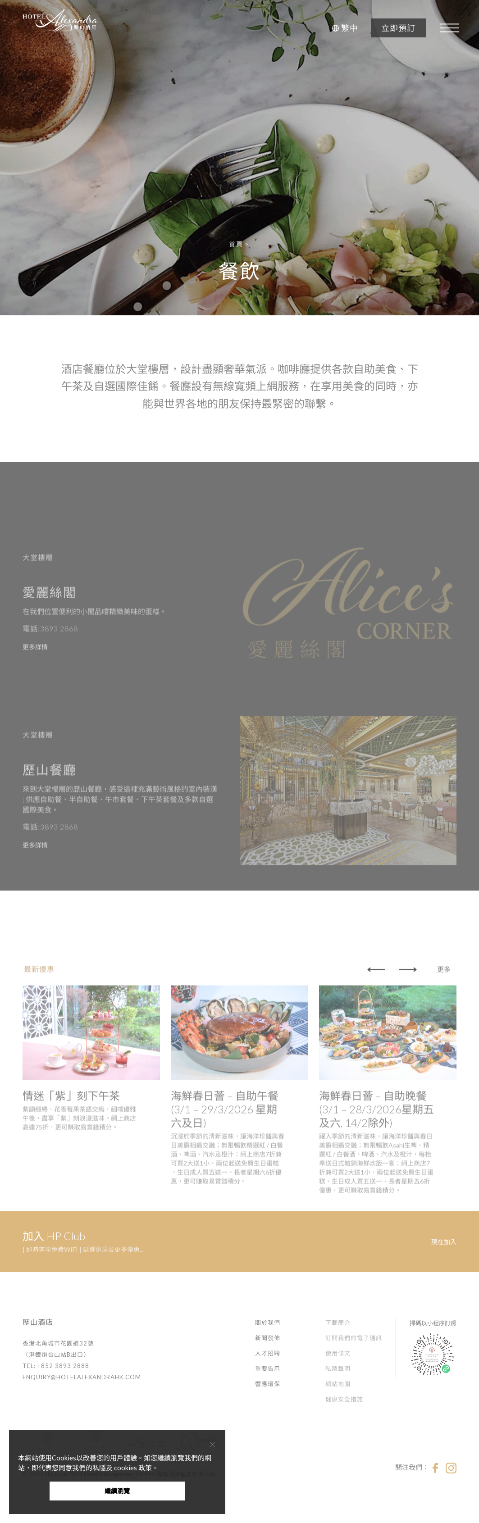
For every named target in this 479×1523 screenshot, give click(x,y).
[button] (344, 28)
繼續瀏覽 (117, 1491)
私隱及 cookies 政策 (122, 1468)
